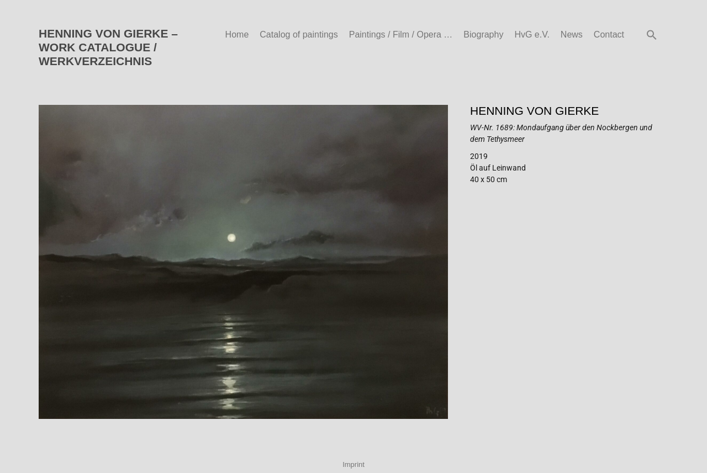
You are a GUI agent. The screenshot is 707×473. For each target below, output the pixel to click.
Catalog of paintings (298, 34)
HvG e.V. (531, 34)
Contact (609, 34)
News (572, 34)
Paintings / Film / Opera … (401, 34)
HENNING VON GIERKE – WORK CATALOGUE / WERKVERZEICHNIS (108, 47)
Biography (483, 34)
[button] (651, 34)
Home (237, 34)
